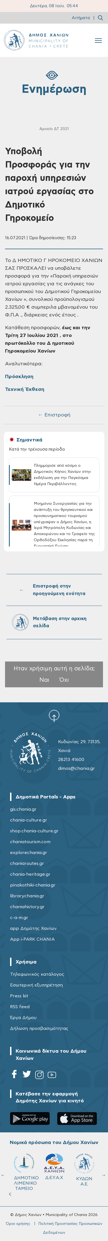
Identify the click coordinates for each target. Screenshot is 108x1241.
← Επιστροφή (54, 415)
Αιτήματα (81, 18)
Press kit (19, 996)
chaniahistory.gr (27, 907)
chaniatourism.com (30, 842)
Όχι (64, 680)
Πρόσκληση (19, 376)
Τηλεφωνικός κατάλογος (37, 974)
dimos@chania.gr (76, 768)
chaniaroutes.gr (27, 863)
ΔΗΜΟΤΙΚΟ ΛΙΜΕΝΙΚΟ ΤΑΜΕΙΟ (26, 1172)
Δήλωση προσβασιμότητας (39, 1028)
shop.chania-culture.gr (34, 831)
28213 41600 (71, 759)
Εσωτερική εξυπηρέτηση (36, 985)
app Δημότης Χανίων (33, 928)
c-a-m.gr (19, 917)
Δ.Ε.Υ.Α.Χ (54, 1166)
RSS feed (20, 1007)
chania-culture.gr (28, 820)
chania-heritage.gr (30, 874)
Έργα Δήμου (23, 1017)
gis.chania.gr (23, 809)
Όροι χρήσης (18, 1224)
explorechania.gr (28, 852)
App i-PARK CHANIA (32, 939)
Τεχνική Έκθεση (24, 389)
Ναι (44, 680)
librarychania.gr (27, 896)
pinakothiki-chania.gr (33, 885)
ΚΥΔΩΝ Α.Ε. (84, 1169)
